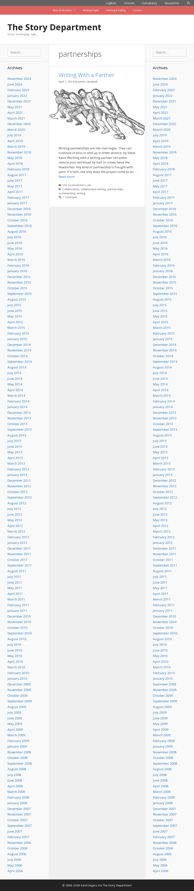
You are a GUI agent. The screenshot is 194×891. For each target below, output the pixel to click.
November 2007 (19, 814)
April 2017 (15, 192)
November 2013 (19, 418)
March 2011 (16, 599)
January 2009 (17, 746)
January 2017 (17, 203)
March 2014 (16, 395)
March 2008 (16, 792)
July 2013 (14, 441)
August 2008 (16, 769)
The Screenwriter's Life (76, 185)
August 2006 (16, 854)
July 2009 (14, 712)
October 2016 (17, 220)
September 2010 (19, 633)
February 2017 (18, 197)
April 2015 (15, 322)
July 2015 (14, 305)
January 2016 (17, 271)
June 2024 (14, 84)
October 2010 (17, 627)
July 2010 (14, 644)
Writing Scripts (91, 10)
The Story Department (54, 27)
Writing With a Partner (86, 75)
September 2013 (19, 429)
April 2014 (15, 390)
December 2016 (19, 209)
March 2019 (16, 146)
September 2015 (19, 293)
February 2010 (18, 673)
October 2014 (17, 356)
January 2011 (17, 610)
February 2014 (18, 401)
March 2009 (16, 735)
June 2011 (14, 582)
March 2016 (16, 260)
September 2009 (19, 701)
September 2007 (19, 825)
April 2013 (15, 458)
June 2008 (14, 780)
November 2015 (19, 282)
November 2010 (19, 622)
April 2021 (15, 112)
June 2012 (14, 514)
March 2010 (16, 667)
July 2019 (14, 135)
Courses (129, 3)
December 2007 (19, 809)
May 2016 (14, 248)
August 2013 (16, 435)
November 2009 (19, 690)
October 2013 (17, 424)
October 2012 (17, 492)
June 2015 (14, 311)
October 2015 (17, 288)
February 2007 (18, 837)
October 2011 (17, 560)
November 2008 (19, 752)
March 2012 (16, 531)
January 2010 (17, 678)
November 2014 (19, 350)
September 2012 (19, 497)
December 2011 (19, 548)
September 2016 (19, 226)
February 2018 (18, 169)
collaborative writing (93, 189)
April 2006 (15, 871)
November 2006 (19, 843)
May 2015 (14, 316)
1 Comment (69, 197)
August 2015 (16, 299)
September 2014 (19, 361)
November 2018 (19, 152)
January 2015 (17, 339)
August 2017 (16, 175)
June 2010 (14, 650)
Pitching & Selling (115, 10)
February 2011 (18, 605)
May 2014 (14, 384)
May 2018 (14, 158)
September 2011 (19, 565)
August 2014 (16, 367)
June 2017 (14, 180)
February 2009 (18, 741)
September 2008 (19, 763)
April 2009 (15, 729)
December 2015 (19, 277)
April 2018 (15, 163)
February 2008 (18, 797)
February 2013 (18, 469)
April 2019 (15, 141)
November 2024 (19, 78)
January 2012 (17, 543)
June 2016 (14, 243)
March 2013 (16, 463)
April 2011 (15, 594)
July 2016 (14, 237)
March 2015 (16, 327)
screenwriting (67, 193)
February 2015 (18, 333)
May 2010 (14, 656)
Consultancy (149, 3)
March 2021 (16, 118)
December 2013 (19, 412)
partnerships (115, 189)
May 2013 (14, 452)
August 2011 (16, 571)
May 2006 (14, 865)
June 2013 (14, 446)
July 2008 (14, 775)
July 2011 (14, 576)
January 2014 (17, 407)
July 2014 (14, 373)
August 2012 (16, 503)
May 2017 (14, 186)
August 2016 (16, 231)
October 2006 (17, 848)
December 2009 (19, 684)
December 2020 (19, 124)
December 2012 (19, 480)
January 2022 (17, 96)
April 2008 (15, 786)
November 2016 (19, 214)
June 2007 (14, 831)
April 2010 (15, 661)
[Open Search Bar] (188, 3)
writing (81, 193)
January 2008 (17, 803)
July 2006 (14, 859)
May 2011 (14, 588)
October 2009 (17, 695)
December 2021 (19, 101)
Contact (137, 10)
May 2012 (14, 520)
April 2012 (15, 526)
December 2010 (19, 616)
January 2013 (17, 475)
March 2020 (16, 129)
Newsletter (172, 3)
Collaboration (70, 189)
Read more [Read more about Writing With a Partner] (67, 176)
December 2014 (19, 345)
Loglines (111, 3)
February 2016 (18, 265)
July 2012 (14, 509)
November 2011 (19, 554)
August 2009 (16, 707)
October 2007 (17, 820)
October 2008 (17, 758)
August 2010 (16, 639)
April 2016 (15, 254)
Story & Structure (66, 10)
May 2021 (14, 107)
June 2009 (14, 718)
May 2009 (14, 724)
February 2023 (18, 90)
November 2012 (19, 486)
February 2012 (18, 537)
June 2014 (14, 378)
